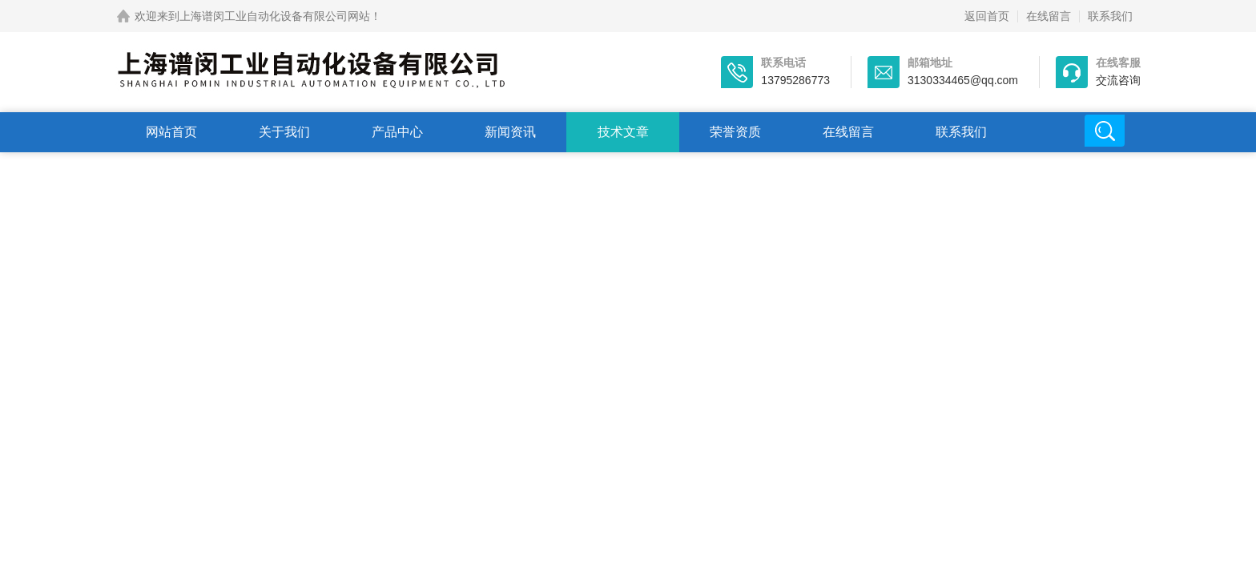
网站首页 (171, 132)
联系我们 (1110, 16)
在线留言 (1048, 16)
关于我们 (284, 132)
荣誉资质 (735, 132)
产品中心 (397, 132)
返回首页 (986, 16)
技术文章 (623, 132)
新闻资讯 (510, 132)
